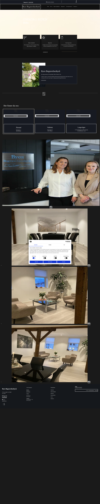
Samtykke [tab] (35, 244)
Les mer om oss (43, 80)
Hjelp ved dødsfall (56, 6)
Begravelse (63, 6)
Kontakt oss (75, 6)
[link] (15, 110)
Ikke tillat (36, 261)
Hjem (48, 6)
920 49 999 (31, 2)
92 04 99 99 (4, 397)
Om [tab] (64, 244)
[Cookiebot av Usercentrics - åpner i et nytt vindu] (66, 241)
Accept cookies (47, 115)
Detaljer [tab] (50, 244)
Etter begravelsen (69, 6)
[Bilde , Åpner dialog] (51, 265)
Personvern (96, 390)
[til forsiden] (31, 7)
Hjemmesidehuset (91, 390)
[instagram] (76, 2)
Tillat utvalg (50, 261)
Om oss (51, 6)
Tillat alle (63, 261)
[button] (45, 52)
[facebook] (76, 1)
